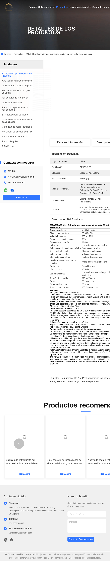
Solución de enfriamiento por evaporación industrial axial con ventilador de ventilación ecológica (23, 462)
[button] (19, 443)
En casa (33, 7)
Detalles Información (69, 142)
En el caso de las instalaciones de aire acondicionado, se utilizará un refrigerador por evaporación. (64, 462)
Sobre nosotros (46, 7)
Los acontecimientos (80, 7)
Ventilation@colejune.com (21, 177)
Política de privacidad (14, 554)
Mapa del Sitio (32, 554)
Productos (62, 7)
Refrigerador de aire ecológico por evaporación (74, 381)
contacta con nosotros (81, 539)
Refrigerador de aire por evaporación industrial (85, 378)
